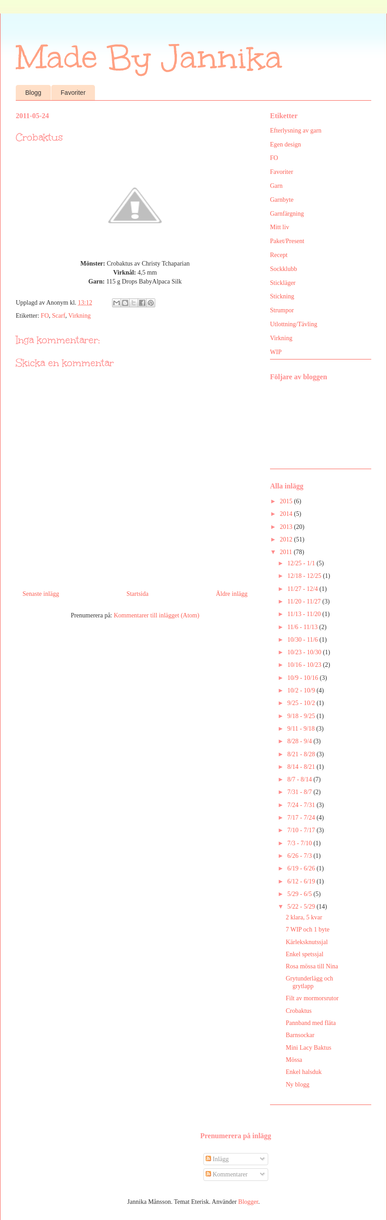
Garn (276, 185)
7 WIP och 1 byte (307, 929)
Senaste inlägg (40, 593)
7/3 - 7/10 (300, 843)
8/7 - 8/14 (300, 779)
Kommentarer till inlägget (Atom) (156, 615)
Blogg (33, 92)
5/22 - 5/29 (301, 906)
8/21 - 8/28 (301, 754)
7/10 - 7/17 (301, 830)
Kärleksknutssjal (307, 942)
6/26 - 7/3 (300, 855)
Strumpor (282, 310)
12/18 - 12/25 (305, 575)
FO (45, 315)
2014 (287, 513)
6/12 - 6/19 (301, 881)
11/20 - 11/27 (304, 601)
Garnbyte (281, 199)
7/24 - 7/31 (301, 805)
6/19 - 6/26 (301, 868)
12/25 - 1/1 (301, 563)
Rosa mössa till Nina (312, 966)
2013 (287, 526)
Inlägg (217, 1159)
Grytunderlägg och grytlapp (309, 982)
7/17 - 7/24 (301, 817)
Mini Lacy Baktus (308, 1047)
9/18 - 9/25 (301, 716)
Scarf (59, 315)
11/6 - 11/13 (303, 627)
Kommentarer (227, 1174)
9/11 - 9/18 (301, 728)
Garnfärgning (287, 213)
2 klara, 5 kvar (304, 917)
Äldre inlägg (232, 593)
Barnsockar (300, 1035)
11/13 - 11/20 (304, 614)
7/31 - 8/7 (300, 792)
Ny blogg (298, 1084)
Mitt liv (279, 227)
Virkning (79, 315)
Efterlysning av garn (295, 130)
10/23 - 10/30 (305, 652)
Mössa (294, 1059)
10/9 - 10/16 (303, 677)
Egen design (285, 144)
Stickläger (283, 282)
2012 (287, 539)
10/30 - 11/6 (303, 639)
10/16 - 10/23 (305, 664)
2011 (287, 552)
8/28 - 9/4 (300, 741)
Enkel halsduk (304, 1072)
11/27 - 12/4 (303, 589)
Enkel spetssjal (305, 954)
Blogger (248, 1201)
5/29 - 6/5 (300, 894)
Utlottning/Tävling (293, 324)
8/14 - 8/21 (301, 766)
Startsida (137, 593)
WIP (276, 352)
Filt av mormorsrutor (312, 998)
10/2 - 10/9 (301, 690)
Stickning (282, 296)
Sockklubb (283, 269)
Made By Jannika (149, 57)
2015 (287, 501)
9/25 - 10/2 (301, 703)
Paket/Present (287, 241)
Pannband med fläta (311, 1023)
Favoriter (73, 92)
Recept (279, 255)
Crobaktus (299, 1010)
